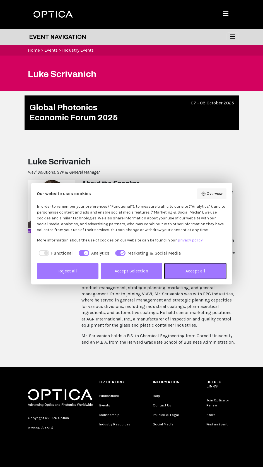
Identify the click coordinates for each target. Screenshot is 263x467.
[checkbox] (55, 253)
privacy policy (190, 240)
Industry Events (78, 50)
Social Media (163, 424)
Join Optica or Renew (217, 402)
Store (210, 415)
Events (51, 50)
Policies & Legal (166, 415)
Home (34, 50)
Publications (109, 396)
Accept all (195, 271)
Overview (212, 193)
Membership (109, 415)
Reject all (67, 271)
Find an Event (217, 424)
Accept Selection (131, 271)
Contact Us (162, 405)
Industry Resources (115, 424)
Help (156, 396)
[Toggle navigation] (232, 36)
